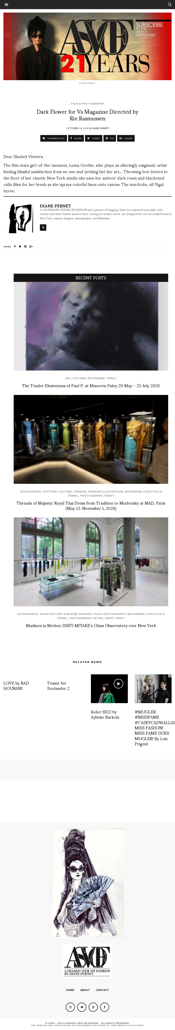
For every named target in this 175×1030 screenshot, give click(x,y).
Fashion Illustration (105, 491)
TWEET (93, 138)
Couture (50, 491)
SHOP (109, 618)
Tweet (111, 378)
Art (68, 378)
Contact (102, 990)
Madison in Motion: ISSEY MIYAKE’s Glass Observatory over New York (91, 625)
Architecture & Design (58, 614)
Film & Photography (87, 103)
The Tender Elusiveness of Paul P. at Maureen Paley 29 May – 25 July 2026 (91, 385)
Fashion (80, 491)
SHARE (76, 138)
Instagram (96, 378)
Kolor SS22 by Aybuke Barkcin (105, 714)
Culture (79, 378)
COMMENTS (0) (54, 138)
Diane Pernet (100, 128)
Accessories (30, 491)
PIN (110, 138)
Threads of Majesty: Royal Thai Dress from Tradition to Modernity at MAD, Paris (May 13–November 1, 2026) (91, 505)
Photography (91, 495)
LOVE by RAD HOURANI (16, 685)
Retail (98, 618)
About (85, 990)
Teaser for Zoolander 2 (58, 685)
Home (70, 990)
